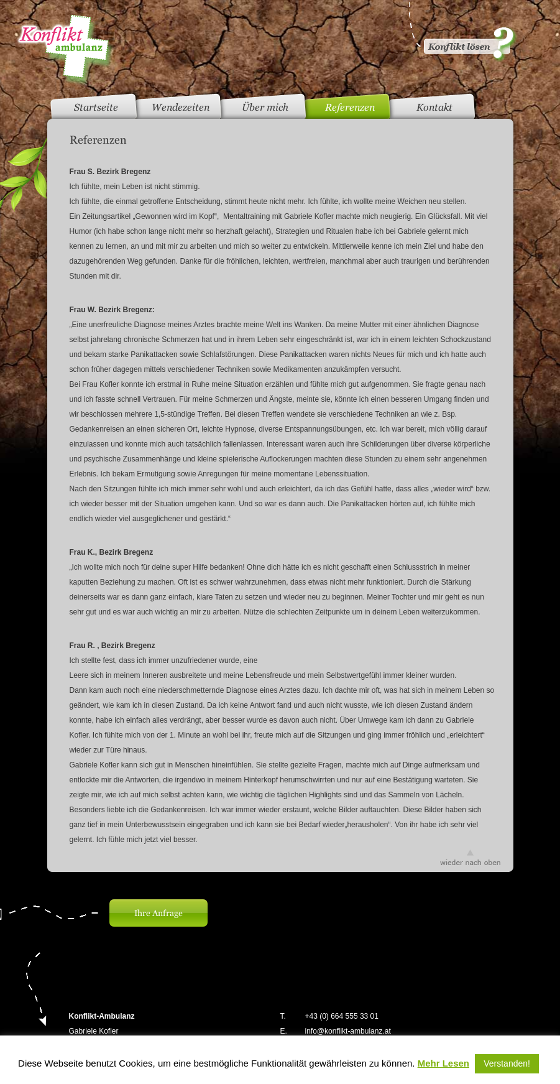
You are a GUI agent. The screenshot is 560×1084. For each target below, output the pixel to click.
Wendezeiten (180, 107)
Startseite (96, 107)
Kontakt (434, 107)
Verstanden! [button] (507, 1063)
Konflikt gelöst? (462, 31)
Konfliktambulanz (65, 50)
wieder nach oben (470, 858)
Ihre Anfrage (158, 913)
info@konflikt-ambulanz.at (348, 1031)
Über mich (265, 107)
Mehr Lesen (443, 1063)
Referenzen (350, 107)
